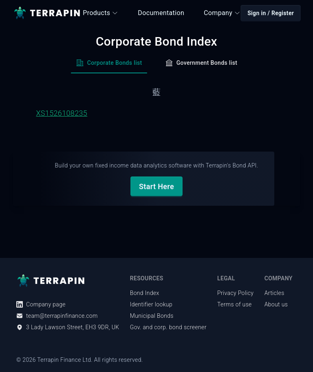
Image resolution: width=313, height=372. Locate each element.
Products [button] (100, 13)
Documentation (161, 13)
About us (276, 304)
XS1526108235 (61, 113)
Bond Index (144, 293)
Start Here (156, 186)
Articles (274, 293)
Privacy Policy (235, 293)
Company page (41, 304)
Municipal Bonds (152, 316)
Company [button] (222, 13)
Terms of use (234, 304)
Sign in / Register (270, 13)
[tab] (109, 65)
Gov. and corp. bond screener (168, 327)
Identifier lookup (151, 304)
